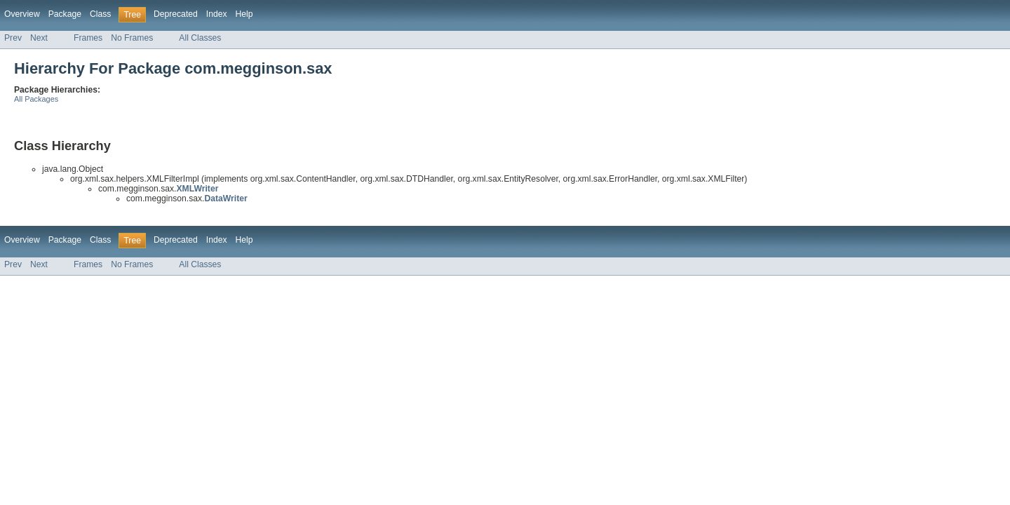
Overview (22, 14)
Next (39, 38)
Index (216, 14)
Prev (13, 38)
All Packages (36, 99)
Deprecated (176, 14)
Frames (88, 38)
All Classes (200, 38)
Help (244, 14)
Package (64, 14)
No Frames (132, 38)
